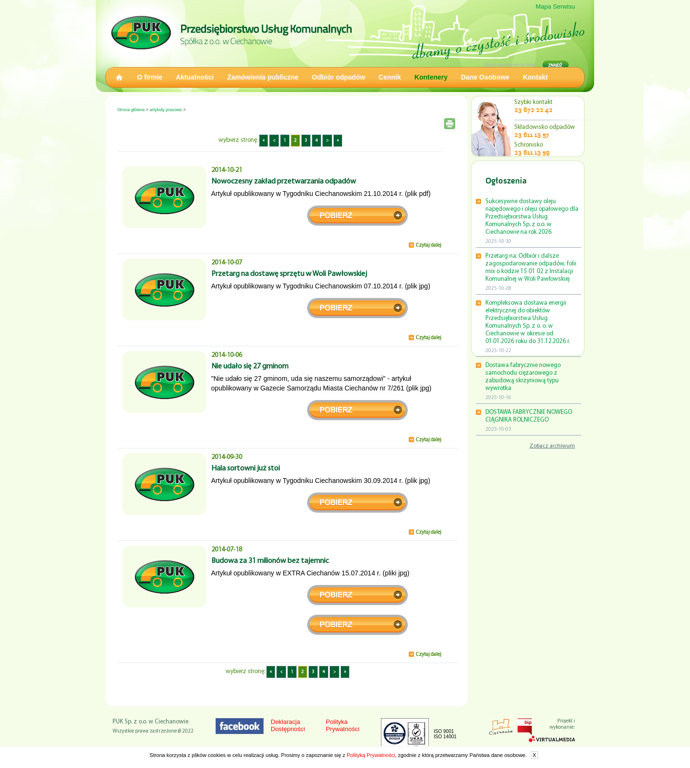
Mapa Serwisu (555, 6)
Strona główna (131, 109)
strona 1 (357, 595)
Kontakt (535, 77)
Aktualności (195, 77)
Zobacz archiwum (552, 446)
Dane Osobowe (485, 77)
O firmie (149, 77)
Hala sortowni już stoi (245, 468)
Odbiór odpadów (338, 77)
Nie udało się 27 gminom (249, 366)
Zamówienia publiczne (263, 77)
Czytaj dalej (428, 245)
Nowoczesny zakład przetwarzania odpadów (283, 181)
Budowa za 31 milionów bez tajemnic (270, 561)
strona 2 (357, 625)
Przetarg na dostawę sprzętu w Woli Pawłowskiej (289, 274)
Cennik (390, 77)
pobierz (357, 216)
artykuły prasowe (166, 109)
